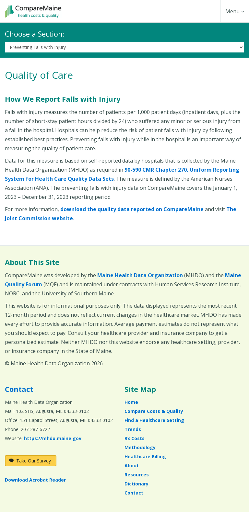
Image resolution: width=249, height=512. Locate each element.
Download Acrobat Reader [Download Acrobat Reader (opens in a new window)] (35, 480)
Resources (136, 475)
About (131, 465)
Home (131, 402)
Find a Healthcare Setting (154, 420)
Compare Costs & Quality (153, 411)
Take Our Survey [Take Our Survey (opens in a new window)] (30, 461)
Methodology (140, 447)
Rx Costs (134, 438)
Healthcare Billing (145, 456)
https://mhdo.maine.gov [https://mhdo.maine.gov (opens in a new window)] (52, 438)
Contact (19, 389)
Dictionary (136, 484)
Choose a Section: (35, 34)
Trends (132, 429)
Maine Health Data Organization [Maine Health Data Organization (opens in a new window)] (140, 275)
